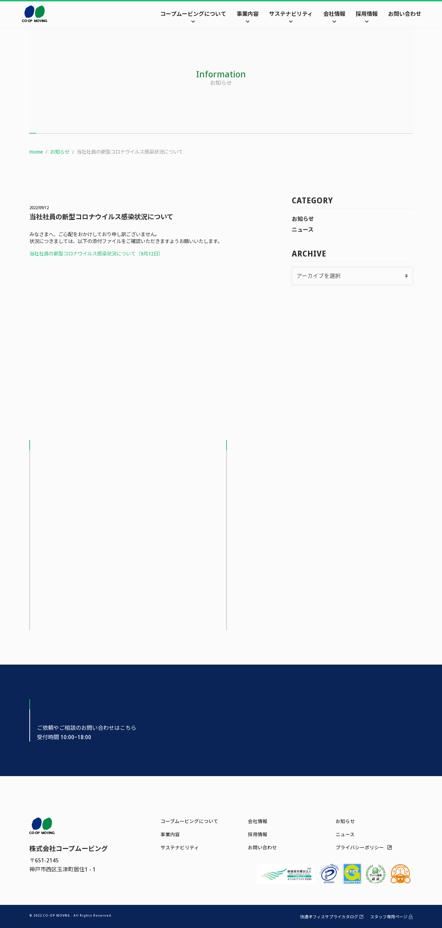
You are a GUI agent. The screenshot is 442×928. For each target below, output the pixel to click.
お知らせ (303, 219)
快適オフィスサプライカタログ (331, 917)
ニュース (303, 229)
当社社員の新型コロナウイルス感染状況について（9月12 (91, 253)
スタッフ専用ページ (391, 917)
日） (158, 253)
